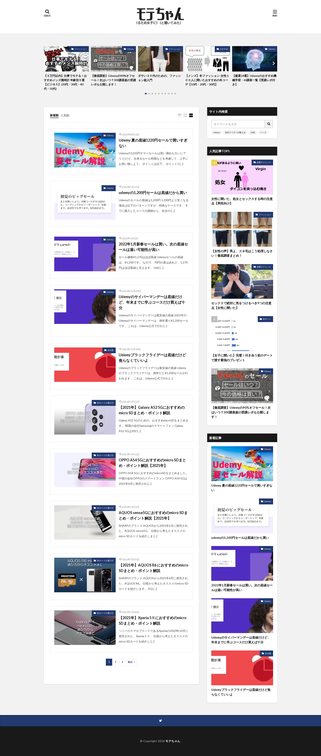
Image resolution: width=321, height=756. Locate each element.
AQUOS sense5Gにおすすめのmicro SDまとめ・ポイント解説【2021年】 (153, 515)
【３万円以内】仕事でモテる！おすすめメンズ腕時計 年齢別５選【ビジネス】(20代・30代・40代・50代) (65, 82)
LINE (253, 132)
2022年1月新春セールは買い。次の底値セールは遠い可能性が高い (153, 247)
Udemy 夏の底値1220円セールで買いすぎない (153, 143)
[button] (48, 63)
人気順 (65, 115)
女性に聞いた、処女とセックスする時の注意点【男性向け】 (242, 201)
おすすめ (224, 49)
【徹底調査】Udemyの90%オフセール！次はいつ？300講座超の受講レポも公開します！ (113, 80)
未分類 (110, 350)
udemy (216, 132)
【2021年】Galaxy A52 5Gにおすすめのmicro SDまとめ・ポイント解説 (152, 410)
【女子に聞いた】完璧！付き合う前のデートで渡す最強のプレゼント (242, 357)
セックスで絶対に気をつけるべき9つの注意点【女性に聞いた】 (241, 305)
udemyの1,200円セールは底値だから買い (153, 192)
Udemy (130, 49)
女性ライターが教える (235, 132)
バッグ (263, 132)
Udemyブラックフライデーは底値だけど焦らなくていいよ (152, 358)
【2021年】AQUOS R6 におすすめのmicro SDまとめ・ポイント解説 (153, 568)
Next (130, 662)
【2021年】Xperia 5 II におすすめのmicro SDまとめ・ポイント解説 (152, 620)
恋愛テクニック (264, 162)
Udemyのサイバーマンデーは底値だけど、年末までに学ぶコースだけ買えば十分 (152, 302)
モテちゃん (172, 741)
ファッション (81, 49)
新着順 (54, 115)
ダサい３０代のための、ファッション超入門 (159, 78)
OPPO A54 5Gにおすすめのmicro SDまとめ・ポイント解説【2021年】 (152, 463)
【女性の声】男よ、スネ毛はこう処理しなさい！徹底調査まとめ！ (242, 253)
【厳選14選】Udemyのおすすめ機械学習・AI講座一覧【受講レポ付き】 (254, 80)
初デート (267, 319)
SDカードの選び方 (105, 403)
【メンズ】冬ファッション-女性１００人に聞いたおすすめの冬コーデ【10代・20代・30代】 (207, 80)
